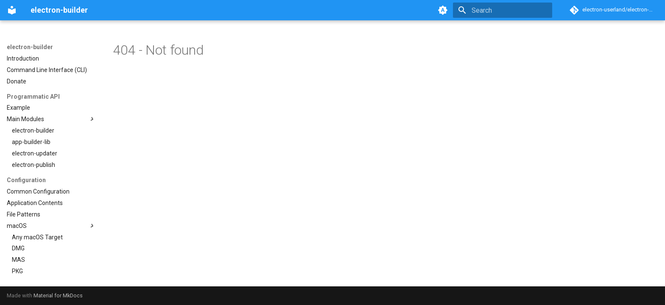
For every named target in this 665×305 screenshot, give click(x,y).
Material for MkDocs (58, 295)
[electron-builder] (11, 10)
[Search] (502, 10)
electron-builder (30, 47)
